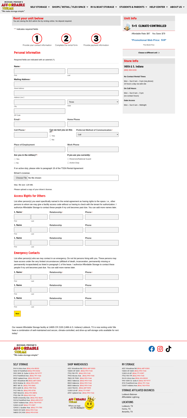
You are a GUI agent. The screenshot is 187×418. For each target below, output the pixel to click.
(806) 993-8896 (31, 390)
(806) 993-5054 (34, 368)
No (53, 138)
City (15, 105)
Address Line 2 (19, 97)
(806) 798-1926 (30, 385)
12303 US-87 (18, 402)
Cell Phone (20, 129)
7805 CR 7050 (73, 375)
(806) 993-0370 (32, 380)
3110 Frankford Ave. (21, 373)
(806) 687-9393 (85, 385)
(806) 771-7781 (36, 405)
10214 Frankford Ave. (21, 397)
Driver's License (22, 172)
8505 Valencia (73, 383)
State (69, 105)
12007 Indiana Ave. (21, 400)
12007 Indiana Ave (129, 383)
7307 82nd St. (18, 390)
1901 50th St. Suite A (21, 370)
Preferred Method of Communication (94, 129)
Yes (53, 134)
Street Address (19, 88)
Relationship (56, 211)
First (15, 75)
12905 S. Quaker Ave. (21, 405)
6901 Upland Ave (74, 390)
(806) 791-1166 (35, 373)
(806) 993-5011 (34, 375)
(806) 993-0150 (32, 410)
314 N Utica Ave (19, 365)
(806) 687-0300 (34, 378)
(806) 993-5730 (30, 387)
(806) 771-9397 (29, 402)
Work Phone (73, 143)
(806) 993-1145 (30, 392)
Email (17, 118)
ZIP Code (17, 114)
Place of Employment (24, 143)
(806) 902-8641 (36, 395)
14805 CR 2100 (19, 410)
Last (68, 75)
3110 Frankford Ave (129, 380)
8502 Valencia (73, 378)
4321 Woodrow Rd (20, 378)
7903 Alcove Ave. (75, 373)
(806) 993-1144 (32, 407)
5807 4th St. (18, 383)
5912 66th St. (18, 385)
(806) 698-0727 (37, 397)
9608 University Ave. (21, 395)
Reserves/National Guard (80, 157)
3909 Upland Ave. (20, 375)
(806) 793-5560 (29, 383)
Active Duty (74, 161)
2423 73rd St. (73, 385)
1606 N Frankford (20, 368)
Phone (88, 211)
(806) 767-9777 (36, 370)
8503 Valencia (73, 380)
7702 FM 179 (18, 392)
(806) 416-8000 (32, 365)
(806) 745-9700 (35, 400)
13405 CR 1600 (19, 407)
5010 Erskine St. (19, 380)
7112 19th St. (18, 387)
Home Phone (73, 118)
